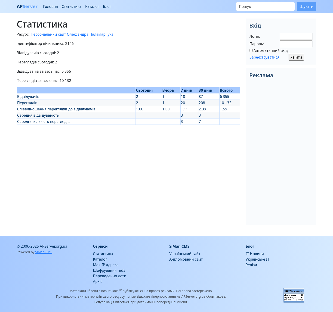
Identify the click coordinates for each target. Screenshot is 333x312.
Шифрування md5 (109, 270)
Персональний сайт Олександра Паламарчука (72, 34)
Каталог (92, 6)
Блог (107, 6)
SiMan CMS (43, 252)
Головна (50, 6)
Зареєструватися (264, 57)
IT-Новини (255, 253)
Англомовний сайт (186, 259)
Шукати (306, 6)
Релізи (251, 264)
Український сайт (184, 253)
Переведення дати (109, 275)
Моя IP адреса (105, 264)
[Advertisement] (128, 157)
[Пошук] (265, 6)
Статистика (71, 6)
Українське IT (257, 259)
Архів (97, 281)
